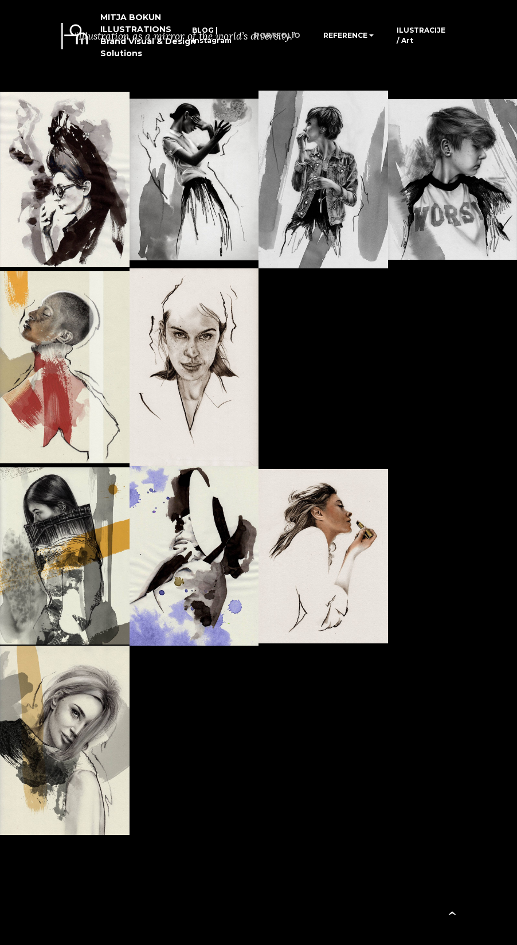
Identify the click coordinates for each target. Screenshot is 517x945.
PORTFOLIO (277, 35)
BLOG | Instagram (212, 35)
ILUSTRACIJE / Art (421, 35)
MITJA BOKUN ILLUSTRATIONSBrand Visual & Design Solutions (148, 35)
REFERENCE (345, 35)
